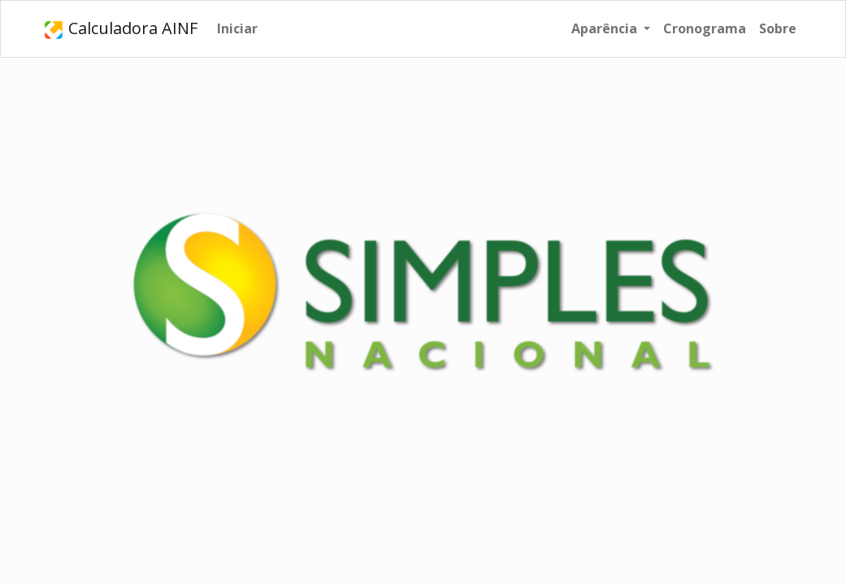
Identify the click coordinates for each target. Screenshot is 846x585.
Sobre (777, 28)
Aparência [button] (605, 28)
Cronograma (704, 28)
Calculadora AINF (120, 29)
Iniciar (237, 28)
